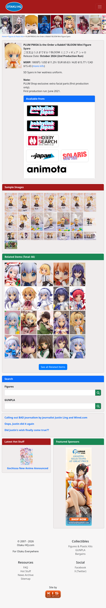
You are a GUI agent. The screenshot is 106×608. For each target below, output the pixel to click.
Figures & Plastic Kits (15, 36)
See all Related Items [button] (53, 367)
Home (4, 36)
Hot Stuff (25, 571)
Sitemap (25, 578)
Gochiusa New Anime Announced (27, 468)
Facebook (80, 567)
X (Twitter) (80, 571)
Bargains (80, 554)
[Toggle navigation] (99, 7)
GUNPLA (10, 400)
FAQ (25, 567)
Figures (9, 386)
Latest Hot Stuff (14, 441)
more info (38, 66)
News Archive (26, 575)
